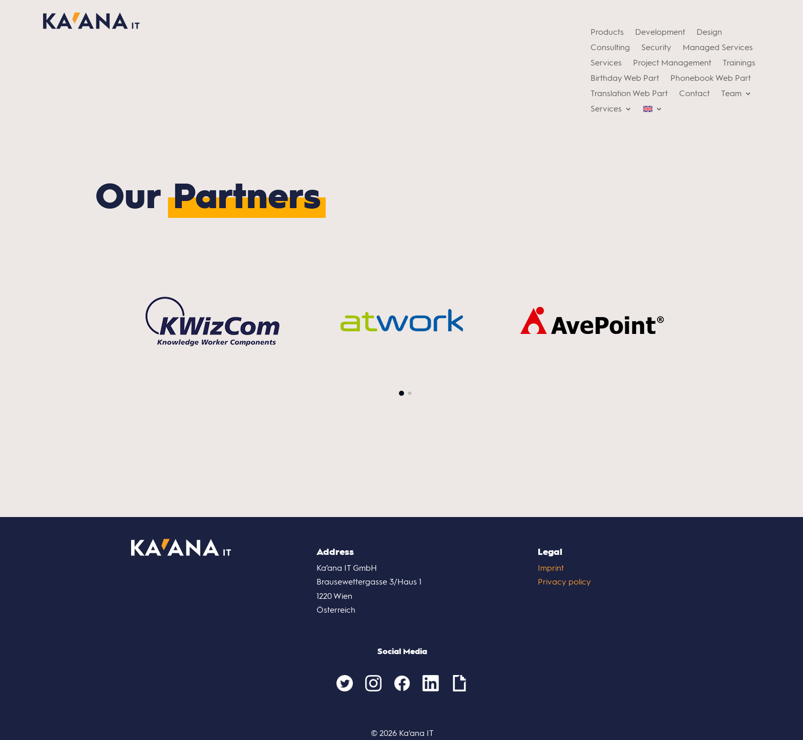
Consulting (610, 48)
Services (606, 63)
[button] (401, 393)
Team (731, 94)
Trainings (739, 63)
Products (607, 33)
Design (709, 33)
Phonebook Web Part (710, 79)
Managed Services (718, 48)
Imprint (551, 568)
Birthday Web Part (624, 79)
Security (656, 48)
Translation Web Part (629, 94)
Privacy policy (564, 582)
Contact (694, 94)
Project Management (672, 63)
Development (660, 33)
